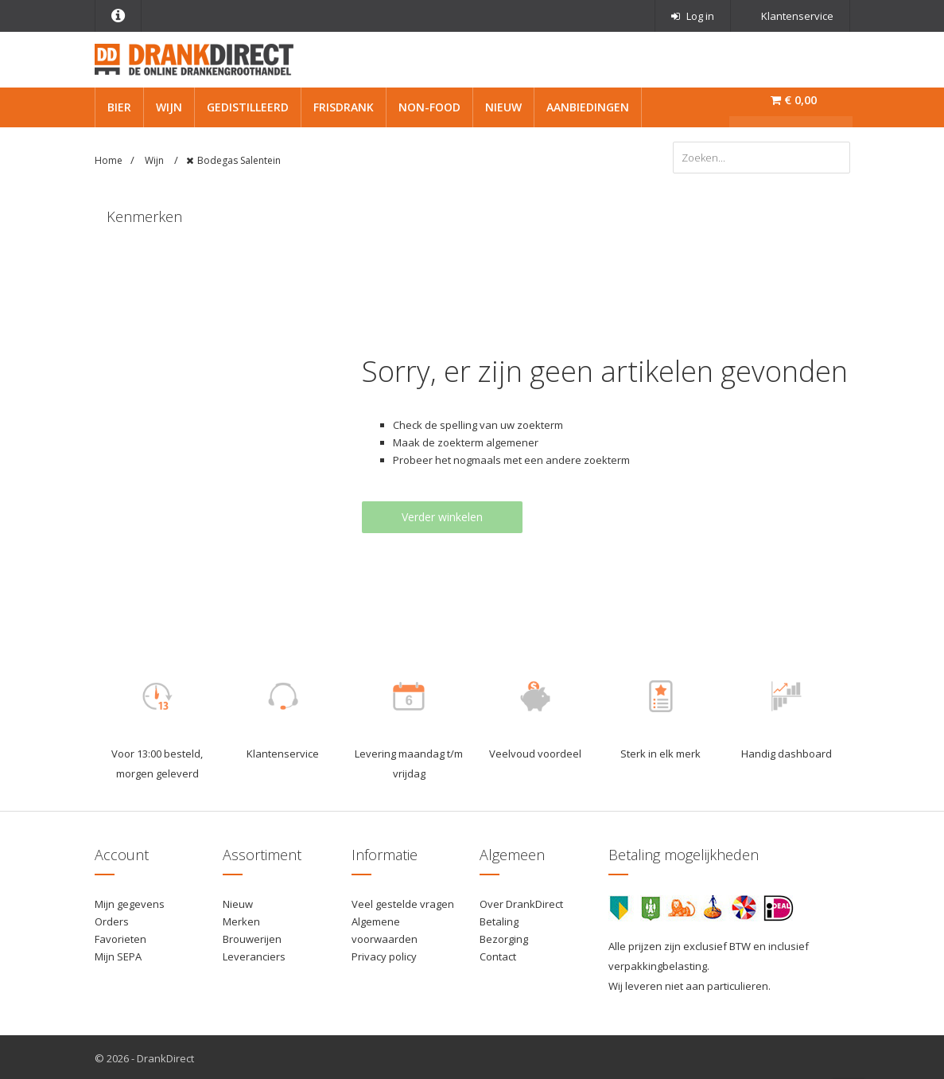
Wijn (169, 107)
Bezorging (504, 936)
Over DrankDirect (521, 901)
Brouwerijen (252, 936)
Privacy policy (384, 955)
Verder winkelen (442, 515)
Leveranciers (254, 955)
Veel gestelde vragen (403, 901)
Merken (241, 919)
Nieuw (503, 107)
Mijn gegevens (130, 901)
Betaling (499, 919)
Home (108, 160)
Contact (498, 955)
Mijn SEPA (118, 955)
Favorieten (120, 936)
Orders (112, 919)
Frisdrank (343, 107)
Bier (119, 107)
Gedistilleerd (248, 107)
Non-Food (429, 107)
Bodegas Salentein (239, 160)
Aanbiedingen (587, 107)
